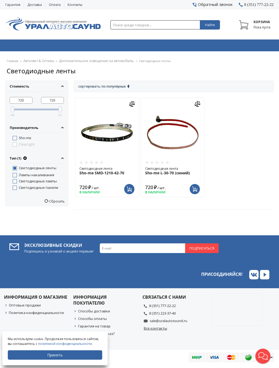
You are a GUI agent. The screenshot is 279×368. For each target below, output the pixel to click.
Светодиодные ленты (37, 169)
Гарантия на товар (94, 328)
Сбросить (56, 203)
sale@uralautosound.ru (168, 322)
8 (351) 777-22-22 (162, 307)
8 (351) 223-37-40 (162, 315)
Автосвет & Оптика (195, 46)
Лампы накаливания (36, 176)
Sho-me (25, 139)
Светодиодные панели (38, 189)
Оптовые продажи (25, 307)
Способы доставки (94, 313)
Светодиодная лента (107, 172)
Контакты (75, 4)
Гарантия (12, 4)
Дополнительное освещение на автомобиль (89, 63)
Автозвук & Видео (31, 46)
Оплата (55, 4)
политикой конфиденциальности (65, 343)
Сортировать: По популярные (102, 88)
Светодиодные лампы (38, 183)
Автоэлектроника (141, 46)
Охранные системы (86, 46)
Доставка (34, 4)
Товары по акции (248, 46)
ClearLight (27, 146)
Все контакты (155, 330)
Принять (55, 355)
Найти (210, 25)
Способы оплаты (92, 320)
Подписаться (201, 250)
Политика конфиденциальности (36, 314)
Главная (12, 63)
